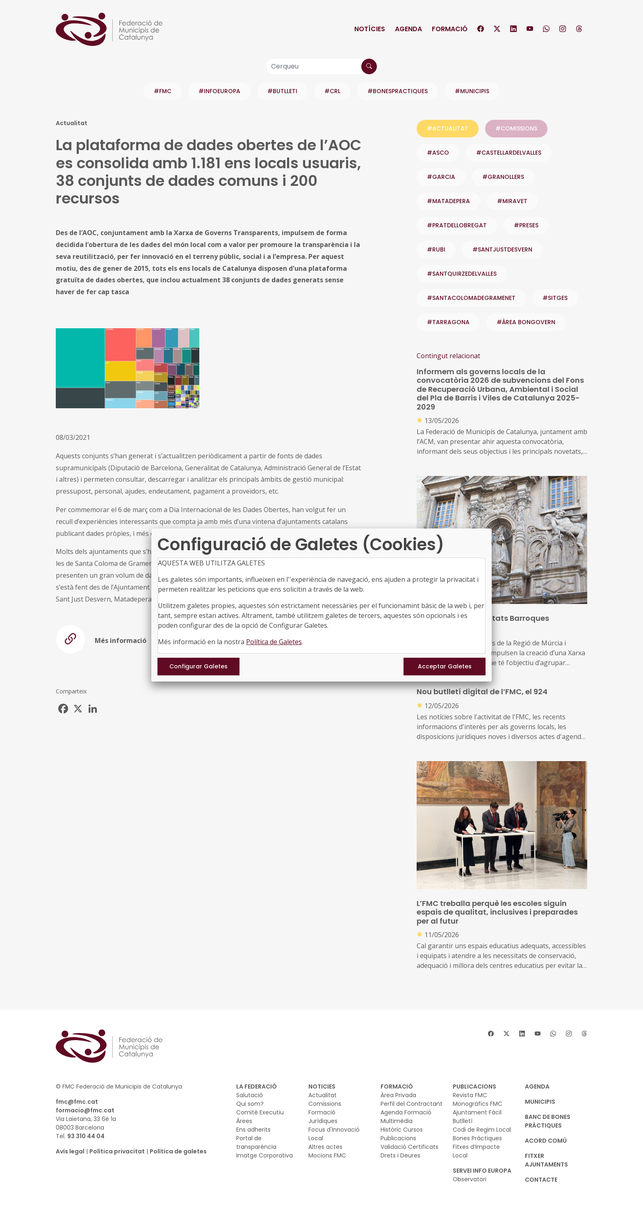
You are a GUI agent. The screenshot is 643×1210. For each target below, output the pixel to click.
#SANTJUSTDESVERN (502, 249)
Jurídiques (322, 1121)
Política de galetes (178, 1151)
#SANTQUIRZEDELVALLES (462, 274)
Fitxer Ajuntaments (546, 1160)
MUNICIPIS (540, 1102)
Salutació (249, 1095)
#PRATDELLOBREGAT (457, 225)
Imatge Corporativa (264, 1155)
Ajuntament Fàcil (477, 1112)
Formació (449, 29)
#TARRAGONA (448, 322)
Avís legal (70, 1151)
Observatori (469, 1179)
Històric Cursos (402, 1129)
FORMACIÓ (397, 1086)
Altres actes (325, 1147)
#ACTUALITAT (447, 128)
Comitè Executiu (260, 1112)
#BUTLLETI (282, 91)
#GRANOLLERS (503, 177)
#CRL (332, 91)
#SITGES (555, 298)
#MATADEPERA (448, 201)
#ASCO (438, 153)
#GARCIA (441, 177)
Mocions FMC (327, 1155)
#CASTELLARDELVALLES (508, 153)
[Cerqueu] (321, 66)
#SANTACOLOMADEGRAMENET (471, 298)
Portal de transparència (256, 1142)
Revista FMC (470, 1095)
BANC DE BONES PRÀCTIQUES (547, 1121)
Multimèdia (397, 1121)
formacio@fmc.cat (85, 1110)
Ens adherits (253, 1129)
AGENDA (537, 1086)
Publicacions (398, 1138)
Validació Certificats (409, 1147)
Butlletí (462, 1121)
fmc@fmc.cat (77, 1102)
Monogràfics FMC (477, 1104)
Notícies (369, 29)
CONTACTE (541, 1180)
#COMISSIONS (516, 128)
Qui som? (250, 1104)
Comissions (324, 1104)
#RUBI (436, 249)
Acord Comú (546, 1141)
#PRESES (526, 225)
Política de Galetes (274, 641)
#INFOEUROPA (219, 91)
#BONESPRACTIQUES (397, 91)
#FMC (162, 91)
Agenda (408, 29)
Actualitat (322, 1095)
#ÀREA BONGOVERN (526, 322)
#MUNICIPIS (472, 91)
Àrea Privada (398, 1095)
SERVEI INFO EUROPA (482, 1171)
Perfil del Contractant (411, 1104)
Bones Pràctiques (477, 1138)
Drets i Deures (400, 1155)
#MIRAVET (512, 201)
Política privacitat (117, 1151)
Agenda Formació (406, 1112)
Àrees (244, 1121)
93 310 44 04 (86, 1136)
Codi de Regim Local (482, 1129)
